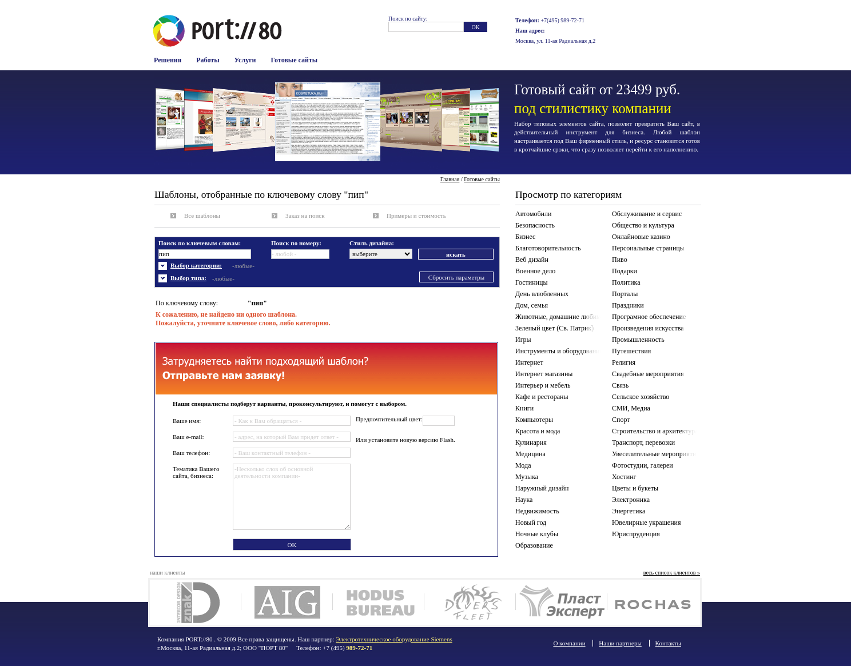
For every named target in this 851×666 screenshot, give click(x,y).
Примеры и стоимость (416, 215)
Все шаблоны (202, 215)
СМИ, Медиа (631, 408)
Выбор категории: (196, 265)
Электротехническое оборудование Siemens (394, 639)
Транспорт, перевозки (643, 442)
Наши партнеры (620, 643)
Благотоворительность (547, 248)
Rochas (652, 602)
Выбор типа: (188, 277)
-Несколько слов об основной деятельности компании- (292, 497)
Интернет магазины (543, 374)
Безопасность (535, 225)
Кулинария (531, 442)
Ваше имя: (187, 420)
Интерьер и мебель (543, 385)
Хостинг (624, 477)
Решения (167, 60)
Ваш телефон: (191, 452)
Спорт (621, 420)
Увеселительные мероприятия (655, 454)
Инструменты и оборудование (559, 351)
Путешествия (631, 351)
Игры (523, 340)
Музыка (526, 477)
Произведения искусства (648, 328)
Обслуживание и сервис (647, 214)
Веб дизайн (531, 260)
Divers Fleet (469, 602)
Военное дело (535, 271)
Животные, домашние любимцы (560, 317)
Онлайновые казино (641, 237)
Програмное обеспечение (649, 317)
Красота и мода (537, 431)
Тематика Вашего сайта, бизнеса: (196, 472)
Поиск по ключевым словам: (199, 243)
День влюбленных (541, 294)
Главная (450, 179)
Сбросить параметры (456, 277)
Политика (626, 282)
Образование (534, 545)
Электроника (631, 500)
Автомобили (533, 214)
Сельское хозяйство (640, 397)
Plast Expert (561, 602)
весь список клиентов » (671, 572)
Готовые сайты (294, 60)
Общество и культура (643, 225)
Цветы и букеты (635, 488)
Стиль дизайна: (371, 243)
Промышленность (638, 340)
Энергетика (628, 511)
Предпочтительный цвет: (389, 419)
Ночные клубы (536, 534)
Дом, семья (531, 305)
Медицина (530, 454)
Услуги (245, 60)
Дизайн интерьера (195, 602)
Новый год (530, 523)
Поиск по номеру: (296, 243)
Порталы (625, 294)
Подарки (624, 271)
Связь (620, 385)
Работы (207, 60)
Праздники (628, 305)
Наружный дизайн (541, 488)
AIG (286, 602)
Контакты (668, 643)
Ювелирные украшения (646, 523)
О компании (569, 643)
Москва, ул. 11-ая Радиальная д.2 (555, 41)
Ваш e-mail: (188, 436)
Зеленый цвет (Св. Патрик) (554, 328)
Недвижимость (537, 511)
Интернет (529, 362)
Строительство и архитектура (655, 431)
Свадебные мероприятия (648, 374)
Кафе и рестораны (541, 397)
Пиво (619, 260)
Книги (524, 408)
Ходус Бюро (378, 602)
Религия (623, 362)
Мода (523, 465)
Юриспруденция (636, 534)
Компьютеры (534, 420)
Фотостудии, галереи (642, 465)
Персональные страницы (648, 248)
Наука (523, 500)
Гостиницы (531, 282)
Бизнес (525, 237)
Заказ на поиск (305, 215)
